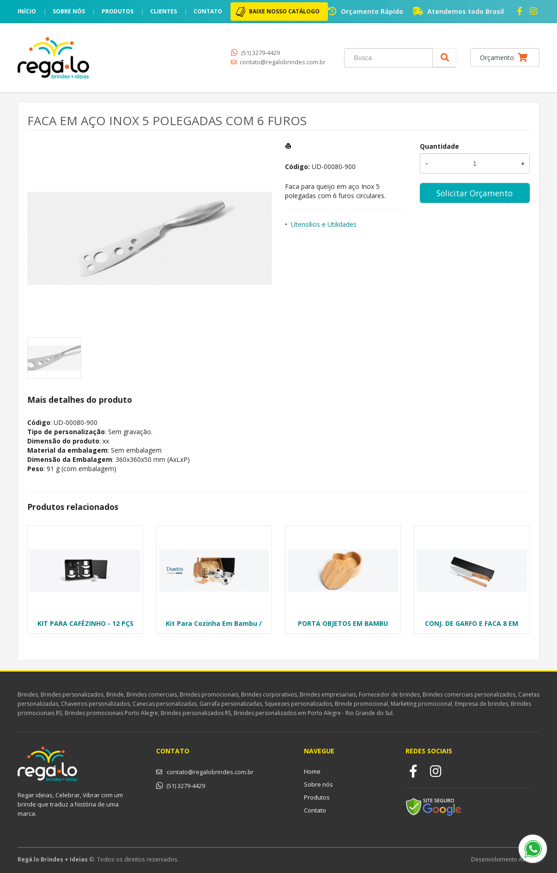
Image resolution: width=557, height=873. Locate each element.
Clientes (163, 11)
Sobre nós (69, 11)
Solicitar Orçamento (474, 193)
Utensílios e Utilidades (324, 224)
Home (312, 771)
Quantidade (439, 146)
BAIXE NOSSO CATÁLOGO (284, 11)
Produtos (117, 11)
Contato (208, 11)
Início (27, 11)
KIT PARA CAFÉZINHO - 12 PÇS (85, 623)
